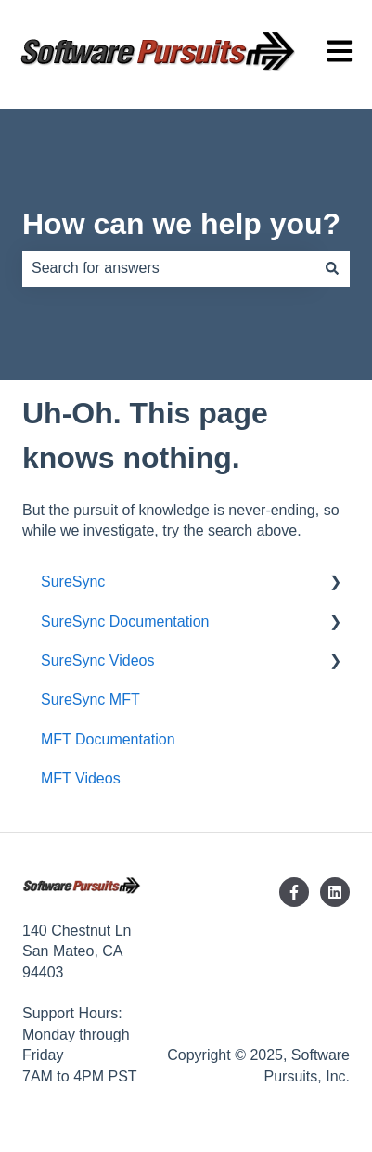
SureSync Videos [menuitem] (97, 660)
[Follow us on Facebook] (294, 892)
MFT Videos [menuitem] (81, 778)
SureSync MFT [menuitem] (90, 699)
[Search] (332, 268)
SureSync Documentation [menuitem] (125, 621)
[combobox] (168, 268)
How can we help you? (181, 223)
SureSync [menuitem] (73, 581)
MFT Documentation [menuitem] (108, 739)
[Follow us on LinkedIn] (335, 892)
